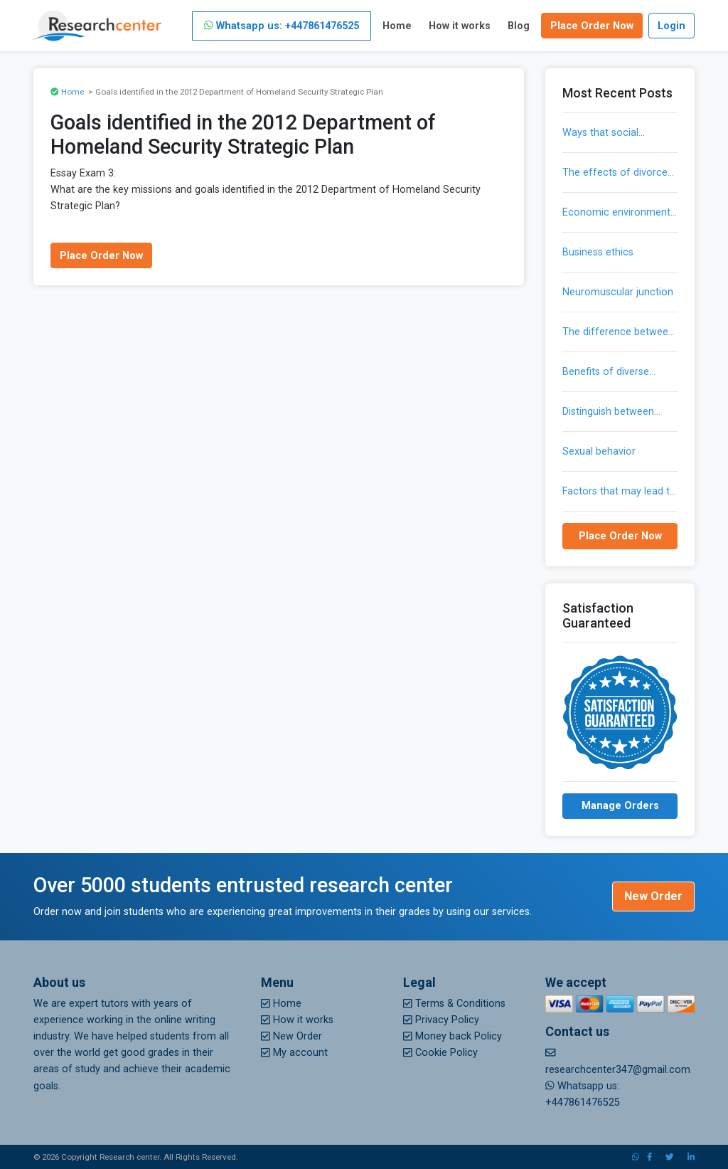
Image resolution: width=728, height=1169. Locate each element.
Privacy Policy (441, 1020)
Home (397, 26)
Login (671, 26)
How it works (460, 26)
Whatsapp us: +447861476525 (281, 26)
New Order (653, 896)
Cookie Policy (440, 1053)
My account (294, 1053)
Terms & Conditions (454, 1004)
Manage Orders (620, 806)
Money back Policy (452, 1036)
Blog (519, 26)
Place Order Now (591, 26)
